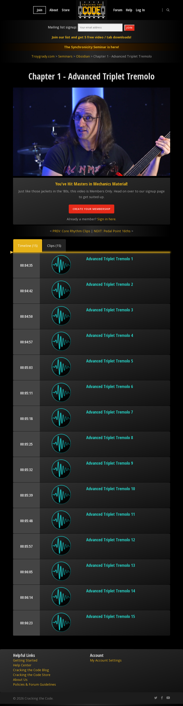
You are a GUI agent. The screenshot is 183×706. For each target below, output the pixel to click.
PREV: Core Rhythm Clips (71, 231)
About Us (20, 679)
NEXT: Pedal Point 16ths (112, 231)
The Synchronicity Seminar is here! (91, 47)
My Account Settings (106, 660)
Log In (140, 10)
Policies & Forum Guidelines (34, 684)
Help (129, 10)
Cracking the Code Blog (31, 670)
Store (66, 10)
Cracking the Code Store (31, 675)
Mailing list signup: (62, 27)
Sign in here (106, 219)
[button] (27, 245)
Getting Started (25, 660)
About (53, 10)
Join (39, 10)
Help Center (22, 665)
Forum (117, 10)
